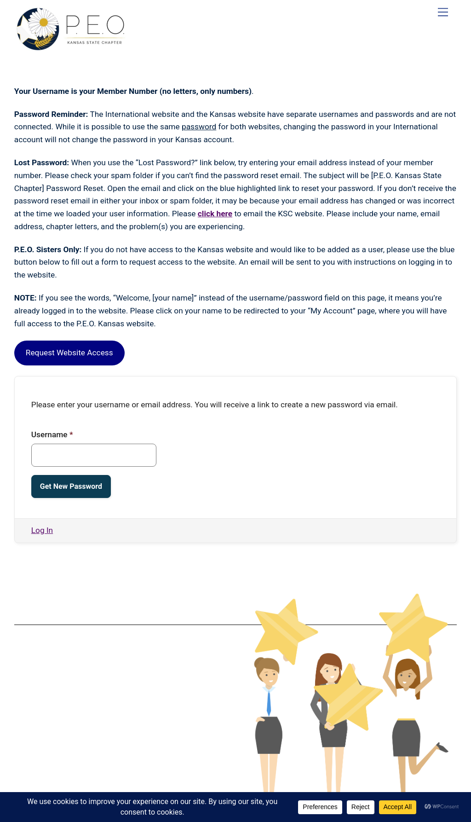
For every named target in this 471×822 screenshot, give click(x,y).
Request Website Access (69, 352)
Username (52, 434)
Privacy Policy (121, 713)
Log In (42, 530)
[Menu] (443, 12)
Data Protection (121, 705)
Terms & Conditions (121, 698)
